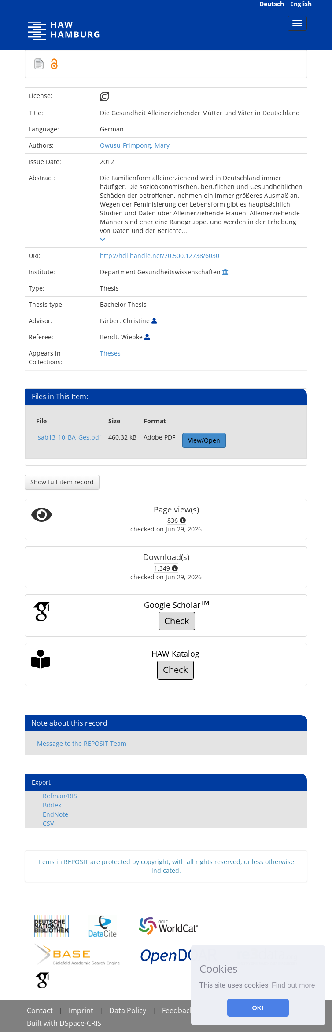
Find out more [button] (293, 985)
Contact (40, 1010)
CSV (48, 823)
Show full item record (62, 482)
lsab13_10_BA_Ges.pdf (68, 437)
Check (176, 621)
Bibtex (52, 805)
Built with (43, 1023)
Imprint (81, 1010)
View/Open (204, 440)
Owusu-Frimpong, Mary (135, 145)
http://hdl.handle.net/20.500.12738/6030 (159, 255)
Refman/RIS (60, 796)
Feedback (177, 1010)
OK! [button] (258, 1007)
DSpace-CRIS (80, 1023)
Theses (110, 353)
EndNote (55, 814)
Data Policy (127, 1010)
